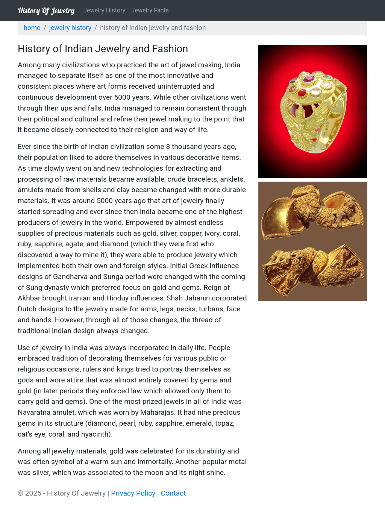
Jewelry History (104, 10)
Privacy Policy (133, 493)
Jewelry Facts (150, 10)
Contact (173, 493)
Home (32, 28)
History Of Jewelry (46, 10)
